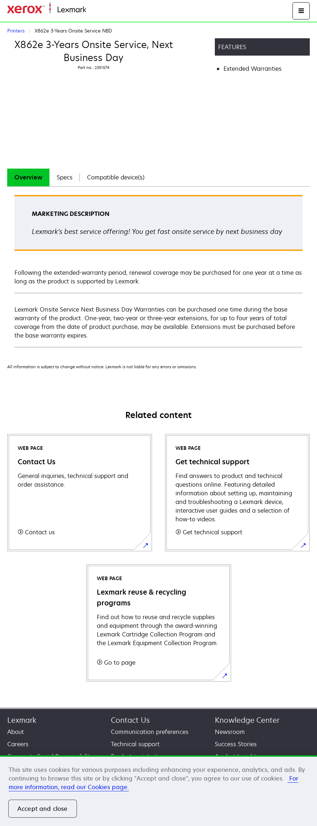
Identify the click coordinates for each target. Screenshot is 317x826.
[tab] (28, 177)
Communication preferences (149, 732)
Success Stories (236, 744)
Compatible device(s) (115, 177)
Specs (65, 177)
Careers (18, 744)
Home (93, 9)
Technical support (135, 744)
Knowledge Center (247, 720)
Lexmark (21, 720)
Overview (28, 177)
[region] (158, 790)
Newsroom (230, 732)
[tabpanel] (158, 271)
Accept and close (42, 809)
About (15, 732)
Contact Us (130, 720)
